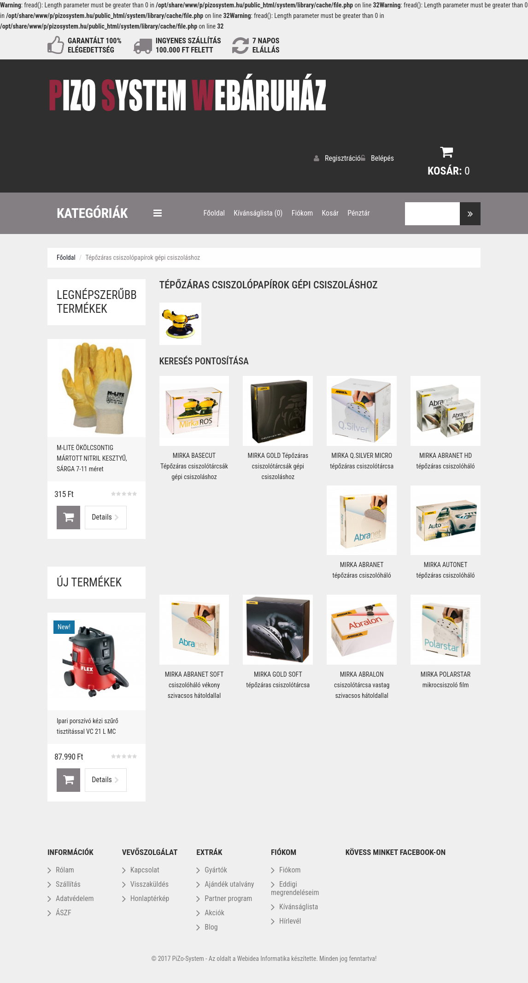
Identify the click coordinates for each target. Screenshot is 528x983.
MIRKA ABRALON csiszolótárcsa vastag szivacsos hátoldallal (361, 682)
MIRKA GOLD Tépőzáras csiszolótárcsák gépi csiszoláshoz (277, 464)
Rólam (60, 867)
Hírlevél (286, 918)
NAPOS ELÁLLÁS (266, 45)
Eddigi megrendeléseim (295, 886)
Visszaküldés (145, 882)
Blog (206, 924)
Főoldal (66, 255)
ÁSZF (59, 910)
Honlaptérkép (145, 896)
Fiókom (286, 867)
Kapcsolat (140, 867)
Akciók (210, 910)
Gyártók (211, 867)
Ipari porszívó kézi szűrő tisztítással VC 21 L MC (87, 724)
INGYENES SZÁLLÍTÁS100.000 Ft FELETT (188, 45)
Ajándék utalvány (225, 882)
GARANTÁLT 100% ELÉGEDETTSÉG (95, 45)
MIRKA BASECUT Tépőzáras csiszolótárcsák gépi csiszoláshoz (194, 464)
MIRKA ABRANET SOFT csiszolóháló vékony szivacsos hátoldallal (194, 682)
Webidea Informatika (263, 956)
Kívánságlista (294, 904)
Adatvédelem (70, 896)
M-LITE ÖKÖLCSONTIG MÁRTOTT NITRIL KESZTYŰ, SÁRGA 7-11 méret (92, 456)
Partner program (224, 896)
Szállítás (64, 882)
